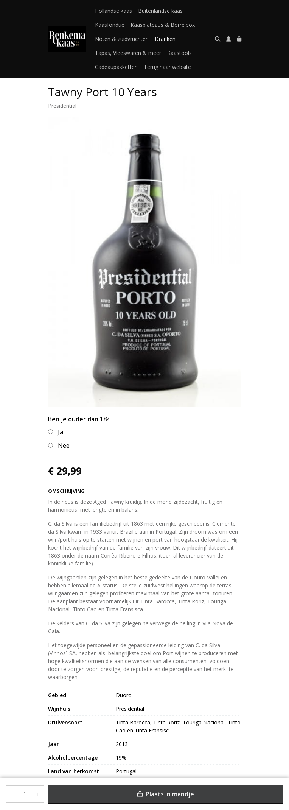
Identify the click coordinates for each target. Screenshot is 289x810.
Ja (60, 432)
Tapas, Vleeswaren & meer (128, 52)
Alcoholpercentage (73, 757)
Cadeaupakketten (116, 66)
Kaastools (179, 52)
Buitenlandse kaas (160, 10)
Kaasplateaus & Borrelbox (163, 24)
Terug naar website (167, 66)
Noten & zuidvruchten (122, 38)
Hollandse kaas (113, 10)
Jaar (53, 744)
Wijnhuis (59, 708)
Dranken (165, 38)
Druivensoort (65, 722)
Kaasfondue (109, 24)
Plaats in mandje (165, 794)
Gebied (57, 695)
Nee (64, 445)
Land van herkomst (73, 771)
